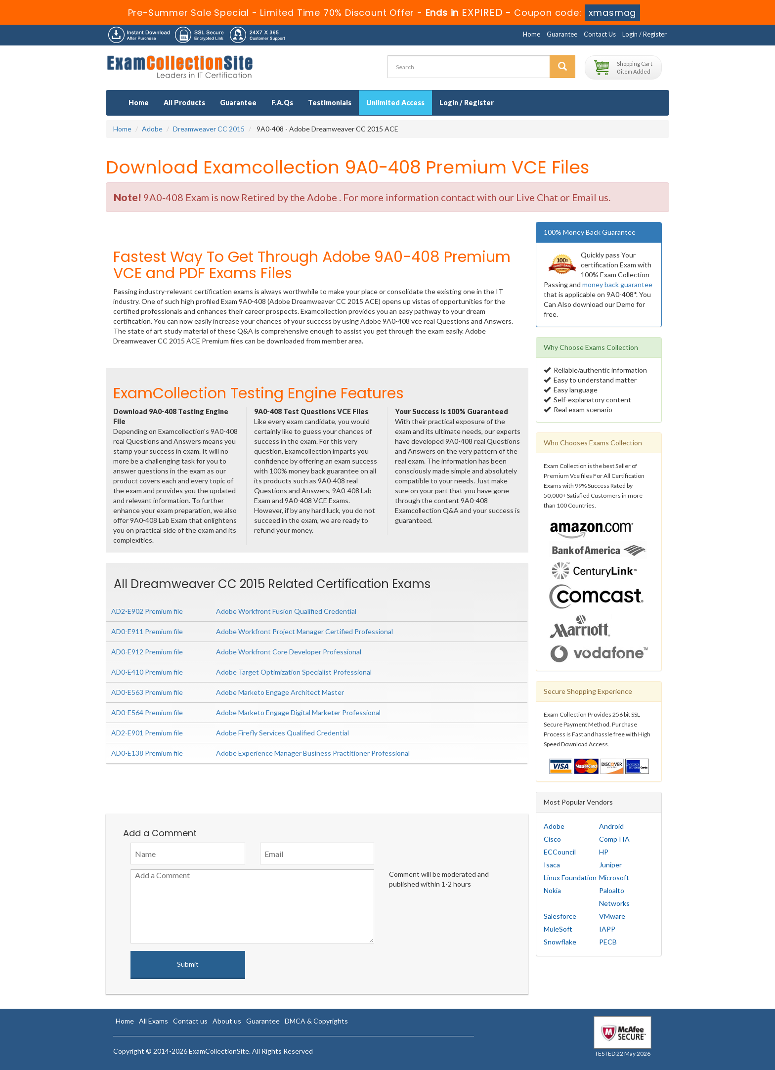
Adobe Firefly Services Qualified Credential (282, 732)
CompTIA (614, 839)
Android (611, 826)
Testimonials (329, 102)
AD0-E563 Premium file (147, 692)
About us (227, 1021)
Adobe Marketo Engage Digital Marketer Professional (298, 712)
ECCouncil (560, 852)
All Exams (153, 1021)
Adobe (152, 129)
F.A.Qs (282, 102)
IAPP (607, 929)
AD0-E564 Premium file (147, 712)
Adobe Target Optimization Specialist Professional (294, 672)
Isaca (552, 864)
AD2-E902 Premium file (147, 611)
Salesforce (560, 916)
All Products (184, 102)
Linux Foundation (570, 877)
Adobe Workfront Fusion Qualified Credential (286, 611)
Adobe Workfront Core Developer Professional (288, 651)
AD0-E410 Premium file (147, 672)
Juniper (610, 864)
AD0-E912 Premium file (147, 651)
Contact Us (600, 34)
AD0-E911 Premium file (147, 631)
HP (603, 852)
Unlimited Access (395, 102)
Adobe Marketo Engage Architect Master (280, 692)
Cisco (552, 839)
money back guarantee (617, 284)
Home (531, 34)
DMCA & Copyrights (316, 1021)
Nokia (552, 890)
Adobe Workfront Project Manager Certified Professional (304, 631)
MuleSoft (558, 929)
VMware (612, 916)
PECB (608, 942)
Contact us (190, 1021)
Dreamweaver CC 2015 (209, 129)
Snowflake (560, 942)
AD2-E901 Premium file (147, 732)
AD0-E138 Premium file (147, 753)
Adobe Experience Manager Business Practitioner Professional (313, 753)
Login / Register (644, 34)
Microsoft (614, 877)
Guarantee (562, 34)
